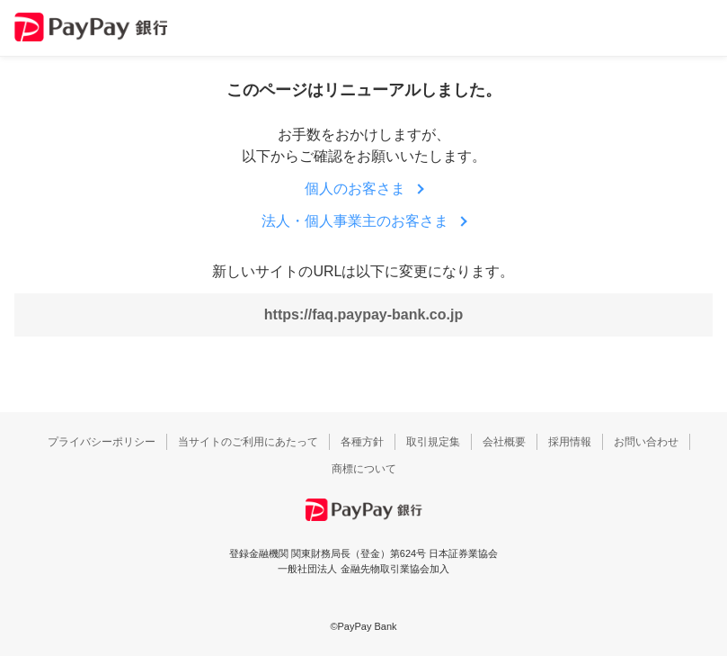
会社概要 (504, 442)
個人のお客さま (355, 188)
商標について (364, 469)
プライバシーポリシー (101, 442)
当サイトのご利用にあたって (248, 442)
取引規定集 (433, 442)
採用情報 (569, 442)
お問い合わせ (646, 442)
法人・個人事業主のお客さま (355, 221)
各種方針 (362, 442)
